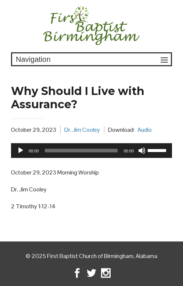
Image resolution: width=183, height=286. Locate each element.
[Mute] (142, 150)
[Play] (20, 150)
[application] (91, 150)
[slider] (81, 150)
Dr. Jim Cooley (82, 130)
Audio (144, 130)
